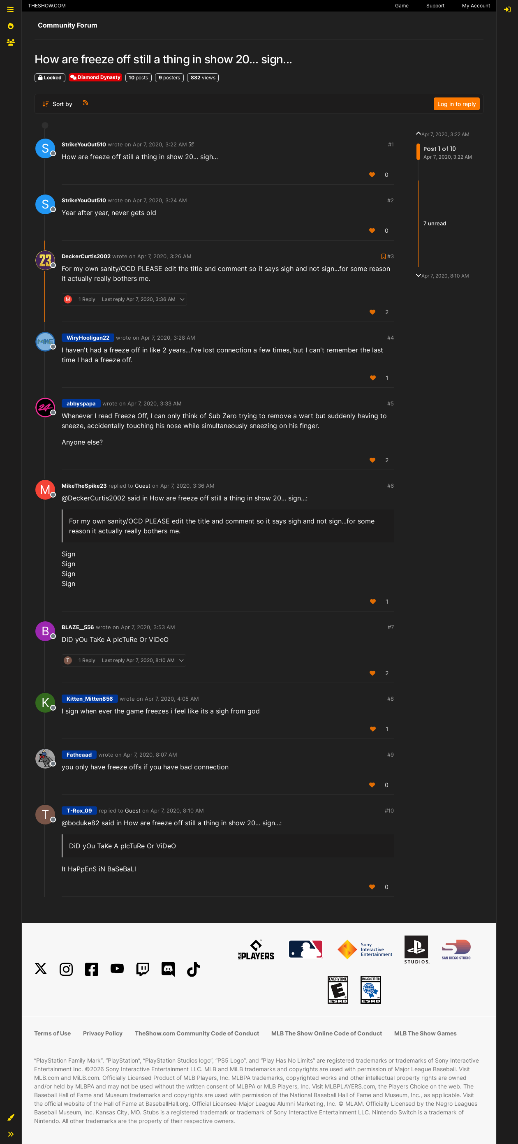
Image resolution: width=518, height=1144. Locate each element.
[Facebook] (91, 969)
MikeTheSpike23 (84, 485)
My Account (476, 5)
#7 (391, 627)
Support (435, 5)
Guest (142, 485)
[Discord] (168, 969)
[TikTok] (193, 969)
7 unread (434, 223)
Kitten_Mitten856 (90, 698)
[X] (40, 969)
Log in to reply (456, 103)
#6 (390, 485)
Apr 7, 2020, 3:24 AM (160, 200)
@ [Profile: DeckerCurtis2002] (93, 498)
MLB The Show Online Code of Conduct (326, 1033)
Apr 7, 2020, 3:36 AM (187, 485)
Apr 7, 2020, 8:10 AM (177, 810)
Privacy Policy (103, 1033)
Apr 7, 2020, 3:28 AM (168, 337)
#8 (390, 698)
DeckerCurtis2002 (86, 256)
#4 (390, 337)
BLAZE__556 (78, 627)
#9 (390, 754)
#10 (389, 810)
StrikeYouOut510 (84, 144)
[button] (10, 1117)
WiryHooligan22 (88, 337)
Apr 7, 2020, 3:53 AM (148, 627)
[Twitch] (142, 969)
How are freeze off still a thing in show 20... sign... (228, 498)
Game (402, 5)
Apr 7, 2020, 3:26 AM (164, 256)
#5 (390, 403)
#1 (391, 144)
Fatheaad (79, 754)
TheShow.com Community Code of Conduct (197, 1033)
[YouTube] (117, 969)
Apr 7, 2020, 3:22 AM (160, 144)
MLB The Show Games (425, 1033)
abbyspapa (81, 403)
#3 (390, 256)
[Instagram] (66, 969)
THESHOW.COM (47, 5)
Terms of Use (52, 1033)
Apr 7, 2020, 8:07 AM (150, 754)
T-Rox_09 (79, 810)
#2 (390, 200)
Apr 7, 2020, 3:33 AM (154, 403)
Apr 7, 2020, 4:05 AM (172, 698)
